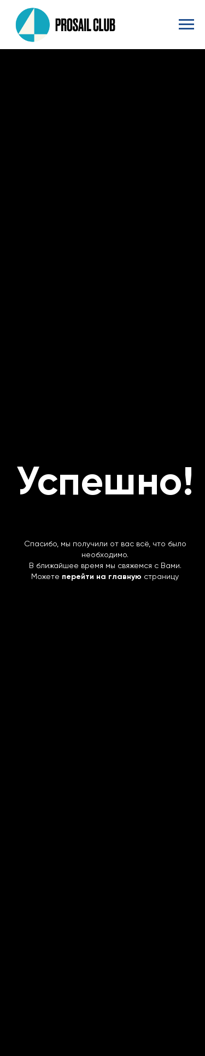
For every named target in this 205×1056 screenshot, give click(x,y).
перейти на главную (102, 577)
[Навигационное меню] (186, 24)
